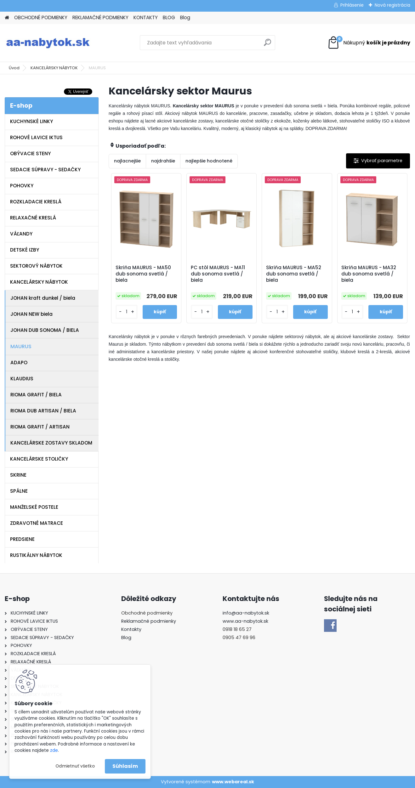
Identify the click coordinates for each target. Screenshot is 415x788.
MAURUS (20, 346)
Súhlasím (125, 766)
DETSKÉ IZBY (24, 250)
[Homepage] (7, 18)
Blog (185, 17)
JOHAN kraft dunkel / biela (42, 298)
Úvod (14, 68)
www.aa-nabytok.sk (245, 621)
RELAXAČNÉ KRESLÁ (33, 217)
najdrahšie (163, 161)
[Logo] (48, 43)
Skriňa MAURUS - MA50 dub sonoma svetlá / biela (143, 273)
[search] (267, 45)
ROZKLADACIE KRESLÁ (35, 201)
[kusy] (127, 312)
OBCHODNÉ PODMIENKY (40, 17)
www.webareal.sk (233, 782)
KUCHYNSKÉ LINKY (31, 121)
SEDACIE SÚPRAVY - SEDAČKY (45, 169)
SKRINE (18, 475)
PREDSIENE (22, 539)
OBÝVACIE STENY (30, 153)
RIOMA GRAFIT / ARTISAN (40, 426)
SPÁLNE (19, 491)
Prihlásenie (352, 5)
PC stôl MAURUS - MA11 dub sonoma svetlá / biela (218, 273)
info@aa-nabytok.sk (246, 613)
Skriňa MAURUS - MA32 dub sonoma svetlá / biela (368, 273)
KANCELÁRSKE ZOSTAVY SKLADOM (51, 442)
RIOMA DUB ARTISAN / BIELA (43, 410)
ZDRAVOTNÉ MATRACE (36, 523)
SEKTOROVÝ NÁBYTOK (36, 266)
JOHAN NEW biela (31, 314)
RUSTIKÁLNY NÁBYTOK (36, 555)
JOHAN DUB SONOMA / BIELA (44, 330)
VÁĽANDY (21, 233)
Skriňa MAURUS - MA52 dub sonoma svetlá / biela (293, 273)
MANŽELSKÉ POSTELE (34, 507)
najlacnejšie (127, 161)
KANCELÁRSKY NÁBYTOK (54, 68)
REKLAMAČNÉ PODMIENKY (100, 17)
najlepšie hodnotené (208, 161)
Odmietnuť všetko (75, 766)
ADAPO (18, 362)
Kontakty (131, 629)
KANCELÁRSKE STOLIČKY (39, 459)
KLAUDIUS (21, 378)
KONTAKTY (146, 17)
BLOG (169, 17)
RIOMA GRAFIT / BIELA (36, 394)
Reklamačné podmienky (148, 621)
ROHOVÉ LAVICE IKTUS (36, 137)
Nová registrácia (392, 5)
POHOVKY (21, 185)
